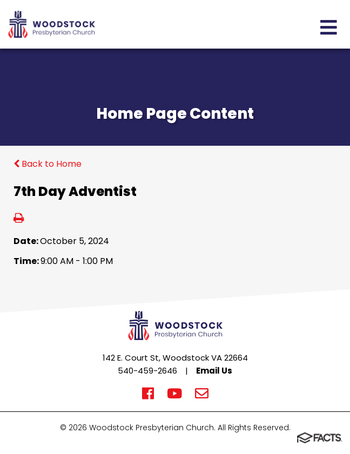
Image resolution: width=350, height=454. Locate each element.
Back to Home (48, 164)
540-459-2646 (147, 370)
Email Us (214, 370)
